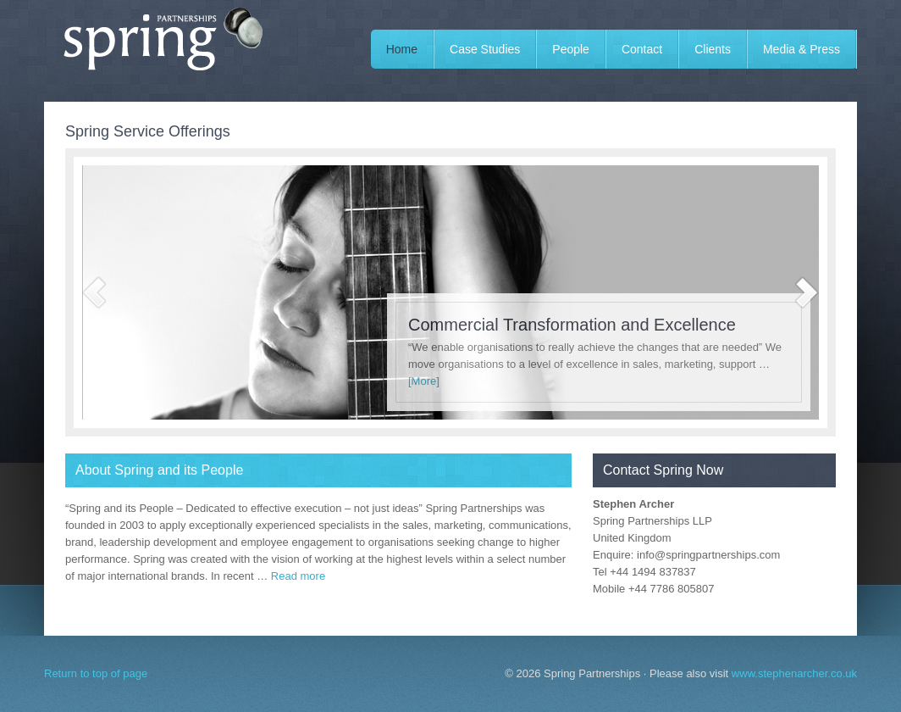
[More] (423, 381)
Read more (298, 576)
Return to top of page (95, 673)
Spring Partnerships (171, 51)
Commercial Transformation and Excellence (572, 324)
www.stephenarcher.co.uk (794, 673)
